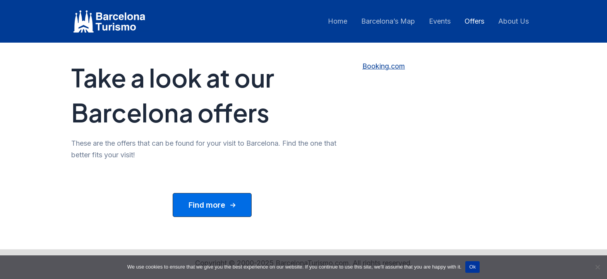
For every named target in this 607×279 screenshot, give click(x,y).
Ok (472, 267)
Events (440, 21)
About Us (513, 21)
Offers (474, 21)
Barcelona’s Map (388, 21)
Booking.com (383, 66)
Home (337, 21)
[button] (212, 205)
